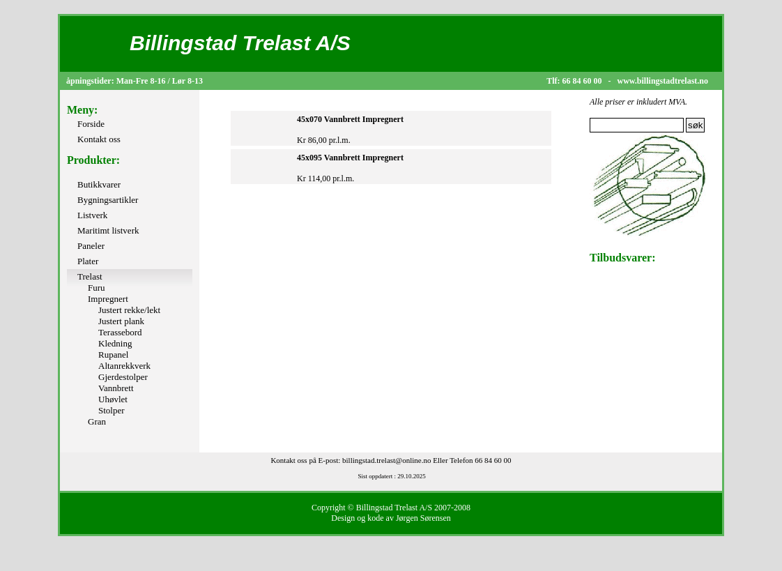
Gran (97, 421)
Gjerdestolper (123, 377)
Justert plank (121, 321)
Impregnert (108, 299)
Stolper (111, 410)
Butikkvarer (99, 184)
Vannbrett (116, 388)
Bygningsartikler (107, 200)
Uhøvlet (113, 399)
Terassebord (120, 332)
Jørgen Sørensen (423, 518)
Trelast (89, 276)
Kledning (115, 343)
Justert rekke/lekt (129, 310)
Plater (87, 261)
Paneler (91, 246)
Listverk (92, 215)
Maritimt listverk (108, 230)
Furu (96, 287)
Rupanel (113, 354)
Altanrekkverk (124, 365)
